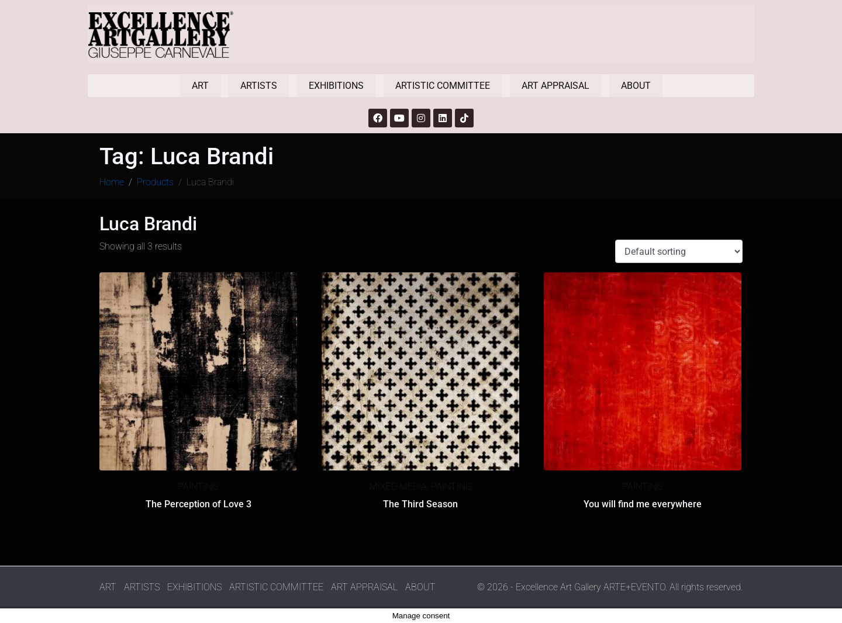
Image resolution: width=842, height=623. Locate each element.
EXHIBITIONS (336, 85)
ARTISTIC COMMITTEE (442, 85)
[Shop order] (679, 252)
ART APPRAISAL (555, 85)
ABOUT (636, 85)
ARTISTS (258, 85)
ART (200, 85)
